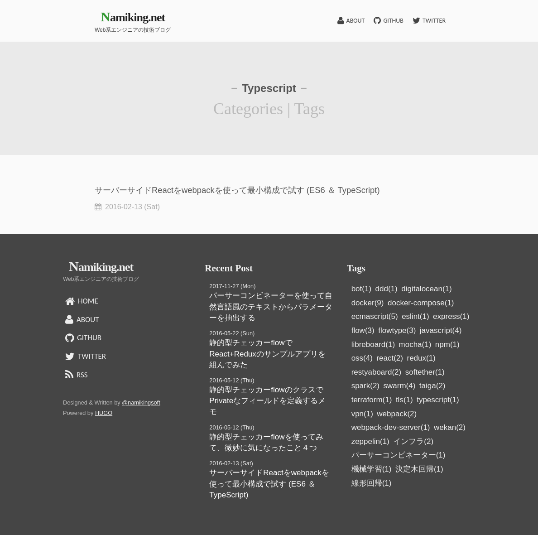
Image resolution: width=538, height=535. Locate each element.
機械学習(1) (371, 469)
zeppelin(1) (370, 441)
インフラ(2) (413, 441)
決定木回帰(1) (419, 469)
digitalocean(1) (426, 288)
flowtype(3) (397, 330)
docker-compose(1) (421, 303)
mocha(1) (415, 344)
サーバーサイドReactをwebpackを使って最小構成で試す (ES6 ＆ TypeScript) (269, 483)
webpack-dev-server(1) (390, 427)
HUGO (103, 413)
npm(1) (447, 344)
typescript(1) (438, 399)
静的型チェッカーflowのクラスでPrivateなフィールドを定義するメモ (267, 401)
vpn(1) (362, 414)
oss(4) (362, 358)
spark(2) (365, 385)
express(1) (451, 316)
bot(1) (361, 288)
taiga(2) (432, 385)
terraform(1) (371, 399)
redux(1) (421, 358)
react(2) (389, 358)
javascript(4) (441, 330)
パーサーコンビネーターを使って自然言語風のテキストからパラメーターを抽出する (270, 306)
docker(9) (367, 303)
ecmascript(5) (374, 316)
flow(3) (363, 330)
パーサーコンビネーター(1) (398, 455)
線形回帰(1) (371, 483)
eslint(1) (415, 316)
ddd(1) (386, 288)
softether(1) (425, 372)
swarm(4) (400, 385)
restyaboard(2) (376, 372)
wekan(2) (450, 427)
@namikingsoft (141, 402)
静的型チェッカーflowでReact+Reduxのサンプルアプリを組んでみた (267, 353)
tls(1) (404, 399)
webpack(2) (397, 414)
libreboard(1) (373, 344)
